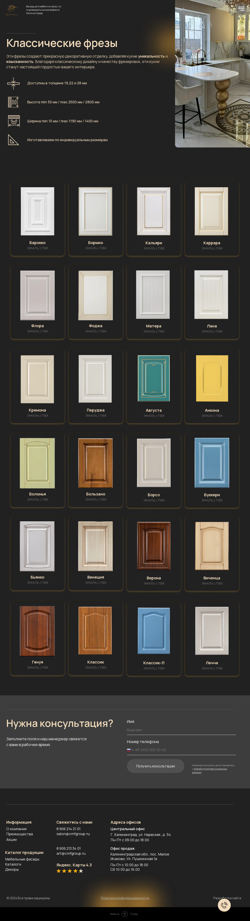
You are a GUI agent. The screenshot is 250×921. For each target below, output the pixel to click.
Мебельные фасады (22, 859)
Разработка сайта (227, 898)
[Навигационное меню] (241, 9)
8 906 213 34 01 (69, 848)
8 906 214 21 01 (68, 828)
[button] (37, 211)
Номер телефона (143, 741)
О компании (16, 828)
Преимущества (19, 834)
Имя (130, 721)
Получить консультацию (155, 766)
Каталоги (13, 864)
